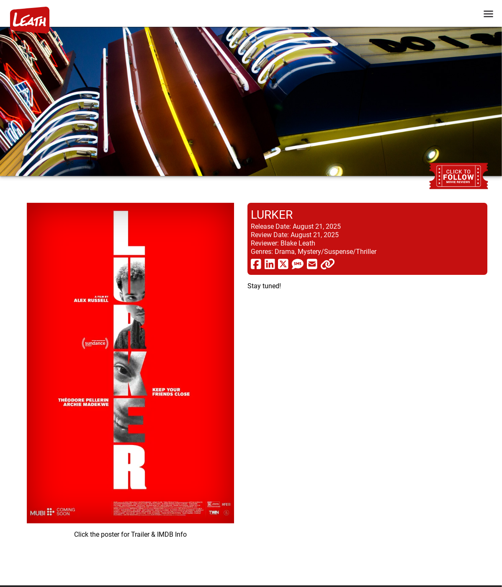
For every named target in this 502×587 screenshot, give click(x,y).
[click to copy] (327, 264)
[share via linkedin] (270, 264)
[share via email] (312, 264)
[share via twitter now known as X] (283, 264)
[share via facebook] (256, 264)
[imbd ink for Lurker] (130, 387)
